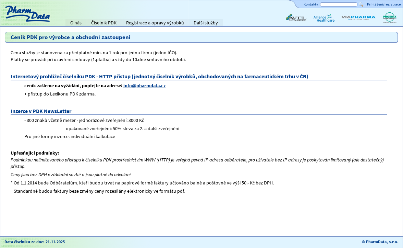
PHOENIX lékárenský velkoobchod (389, 23)
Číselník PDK (104, 23)
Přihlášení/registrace (384, 4)
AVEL (290, 23)
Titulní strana (16, 22)
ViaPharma (351, 23)
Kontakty (311, 4)
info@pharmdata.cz (144, 85)
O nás (76, 23)
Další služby (206, 23)
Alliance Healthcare (324, 23)
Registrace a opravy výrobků (155, 23)
